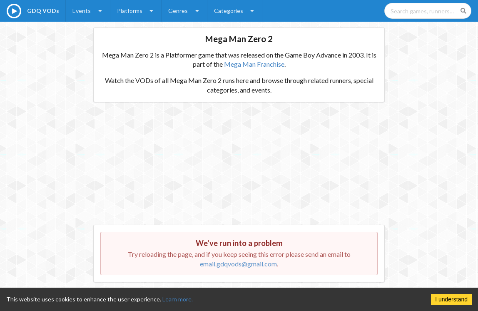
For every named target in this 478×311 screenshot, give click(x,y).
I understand (451, 299)
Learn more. (177, 299)
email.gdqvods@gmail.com (238, 264)
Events (88, 10)
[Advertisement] (239, 166)
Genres (184, 10)
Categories (235, 10)
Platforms (136, 10)
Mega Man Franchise (254, 64)
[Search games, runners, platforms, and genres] (427, 11)
